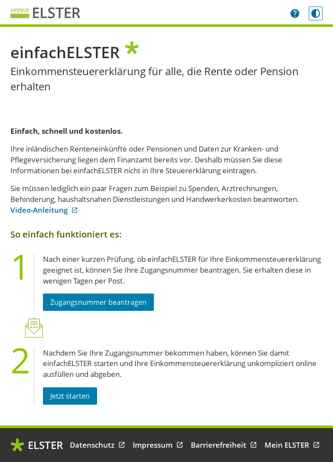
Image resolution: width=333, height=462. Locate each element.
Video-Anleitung (44, 210)
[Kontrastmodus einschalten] (316, 13)
